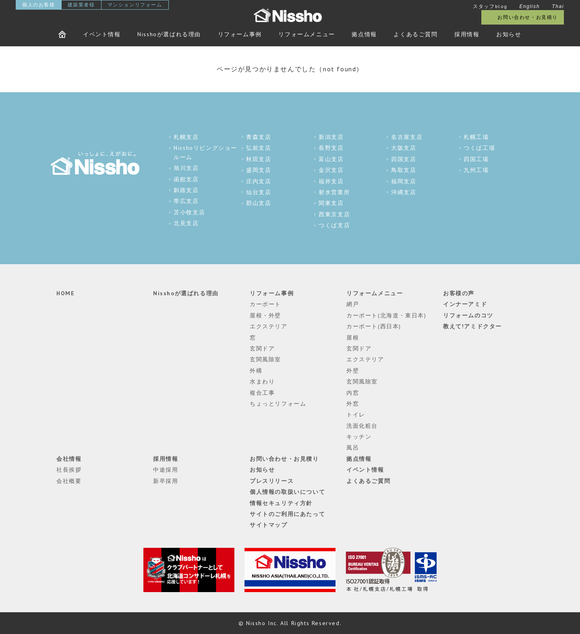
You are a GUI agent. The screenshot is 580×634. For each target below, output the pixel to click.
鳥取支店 (403, 170)
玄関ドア (262, 348)
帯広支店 (186, 201)
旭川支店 (186, 168)
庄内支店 (258, 181)
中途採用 (165, 469)
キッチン (358, 436)
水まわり (262, 381)
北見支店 (186, 223)
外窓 (352, 403)
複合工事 (262, 392)
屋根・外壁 (265, 315)
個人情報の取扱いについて (287, 491)
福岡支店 (403, 181)
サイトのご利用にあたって (287, 514)
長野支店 (331, 147)
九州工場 (476, 170)
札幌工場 (476, 137)
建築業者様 (81, 5)
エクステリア (269, 326)
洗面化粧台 (362, 425)
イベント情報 (102, 34)
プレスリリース (272, 481)
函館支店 (186, 179)
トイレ (355, 414)
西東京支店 (334, 214)
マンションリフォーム (135, 5)
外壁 (352, 370)
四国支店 (403, 159)
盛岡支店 (258, 170)
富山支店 (331, 159)
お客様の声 (458, 293)
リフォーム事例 (240, 34)
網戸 (352, 304)
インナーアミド (465, 304)
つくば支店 (334, 225)
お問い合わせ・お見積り (527, 17)
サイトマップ (269, 524)
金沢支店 (331, 170)
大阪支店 (403, 147)
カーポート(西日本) (373, 326)
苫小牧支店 (189, 212)
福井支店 (331, 181)
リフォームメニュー (306, 34)
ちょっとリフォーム (278, 403)
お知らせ (508, 34)
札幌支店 (186, 137)
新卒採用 (165, 481)
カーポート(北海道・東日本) (386, 315)
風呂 (352, 447)
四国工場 (476, 159)
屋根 (352, 337)
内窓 (352, 392)
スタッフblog (490, 6)
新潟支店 (331, 137)
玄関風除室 (265, 359)
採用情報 (466, 34)
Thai (558, 6)
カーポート (265, 304)
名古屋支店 (407, 137)
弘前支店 (258, 147)
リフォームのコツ (468, 315)
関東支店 (331, 203)
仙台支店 (258, 192)
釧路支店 (186, 190)
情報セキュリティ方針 (281, 503)
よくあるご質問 (415, 34)
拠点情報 (364, 34)
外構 (256, 370)
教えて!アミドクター (472, 326)
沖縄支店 (403, 192)
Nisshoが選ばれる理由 (169, 34)
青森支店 (258, 137)
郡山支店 (258, 203)
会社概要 (68, 481)
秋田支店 (258, 159)
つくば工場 (479, 147)
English (529, 6)
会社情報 (68, 458)
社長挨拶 (68, 469)
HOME (65, 293)
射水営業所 (334, 192)
